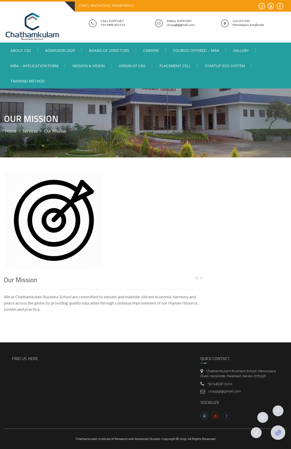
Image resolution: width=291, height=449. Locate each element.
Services (30, 130)
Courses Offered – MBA (196, 50)
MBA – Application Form (34, 65)
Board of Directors (109, 50)
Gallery (241, 50)
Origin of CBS (132, 65)
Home (10, 130)
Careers (151, 50)
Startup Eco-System (225, 65)
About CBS (20, 50)
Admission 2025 (60, 50)
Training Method (27, 81)
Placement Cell (175, 65)
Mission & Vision (88, 65)
